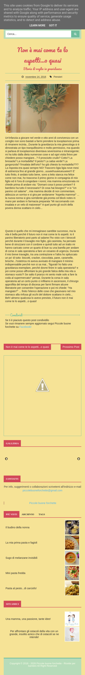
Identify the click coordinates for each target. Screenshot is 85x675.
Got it (53, 25)
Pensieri (58, 76)
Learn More (37, 25)
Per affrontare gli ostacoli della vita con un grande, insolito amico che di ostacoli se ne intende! (34, 634)
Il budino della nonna (17, 527)
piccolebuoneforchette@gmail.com (42, 490)
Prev (6, 458)
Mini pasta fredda (15, 573)
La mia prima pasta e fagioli (21, 542)
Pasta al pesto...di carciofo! (21, 588)
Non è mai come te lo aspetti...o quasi (27, 346)
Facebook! (25, 326)
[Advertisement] (42, 224)
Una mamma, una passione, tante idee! (28, 618)
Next (78, 458)
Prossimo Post (71, 346)
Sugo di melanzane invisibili (21, 557)
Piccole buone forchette (42, 503)
